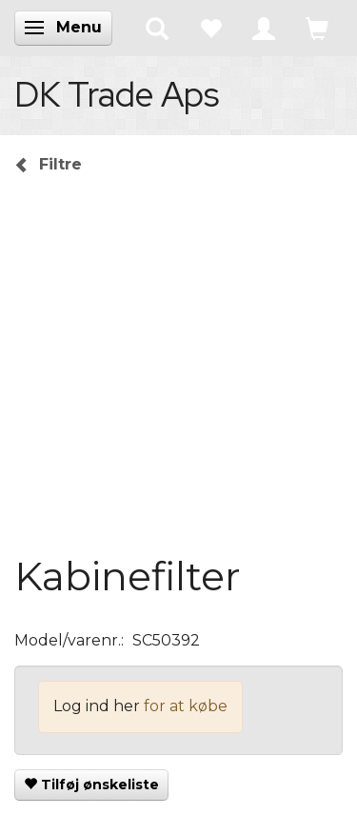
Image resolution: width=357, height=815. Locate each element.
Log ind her (96, 706)
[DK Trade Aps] (116, 94)
